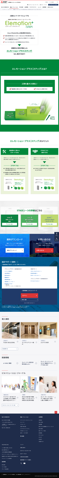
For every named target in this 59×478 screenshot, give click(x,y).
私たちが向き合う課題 (6, 420)
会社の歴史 (41, 428)
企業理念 (40, 420)
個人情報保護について (20, 474)
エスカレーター (22, 424)
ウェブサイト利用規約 (11, 474)
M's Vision (41, 435)
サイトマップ (27, 474)
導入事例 (22, 436)
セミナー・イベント (23, 453)
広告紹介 (40, 439)
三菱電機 (4, 474)
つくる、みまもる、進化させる (7, 422)
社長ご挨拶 (41, 422)
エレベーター (22, 422)
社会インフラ (6, 394)
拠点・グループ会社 (42, 430)
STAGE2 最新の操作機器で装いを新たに (21, 113)
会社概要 (40, 424)
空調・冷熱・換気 (23, 426)
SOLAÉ (40, 437)
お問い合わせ (22, 447)
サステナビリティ (5, 444)
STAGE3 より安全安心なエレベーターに (33, 110)
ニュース (21, 444)
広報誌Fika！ (41, 441)
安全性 (24, 394)
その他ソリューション (24, 430)
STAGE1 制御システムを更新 (10, 114)
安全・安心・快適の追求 (6, 427)
